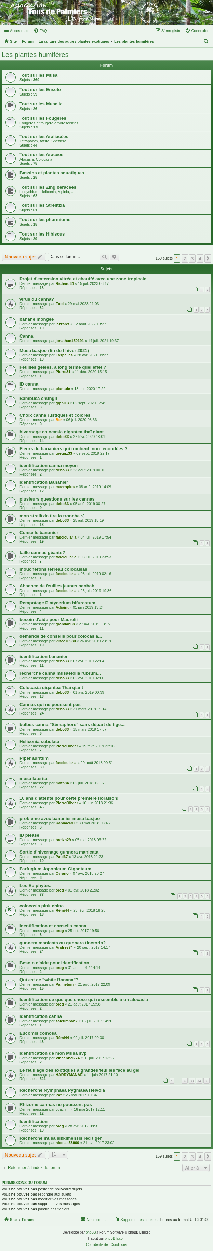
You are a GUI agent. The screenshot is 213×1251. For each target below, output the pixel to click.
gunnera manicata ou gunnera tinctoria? (62, 942)
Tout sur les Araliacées (43, 136)
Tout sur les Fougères (42, 118)
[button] (207, 258)
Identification (33, 1121)
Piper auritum (34, 758)
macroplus (65, 487)
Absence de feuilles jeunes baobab (56, 586)
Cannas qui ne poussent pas (50, 704)
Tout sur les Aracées (41, 154)
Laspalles (64, 355)
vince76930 (66, 641)
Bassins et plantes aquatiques (51, 172)
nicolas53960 (67, 1143)
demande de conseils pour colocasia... (60, 636)
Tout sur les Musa (38, 75)
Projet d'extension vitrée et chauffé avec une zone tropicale (82, 278)
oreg (60, 890)
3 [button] (192, 258)
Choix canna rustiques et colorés (54, 415)
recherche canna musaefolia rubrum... (60, 673)
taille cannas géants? (42, 552)
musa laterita (33, 778)
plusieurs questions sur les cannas (57, 499)
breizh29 (63, 840)
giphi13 (62, 403)
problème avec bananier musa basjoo (59, 818)
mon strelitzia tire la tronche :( (51, 515)
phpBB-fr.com (115, 1238)
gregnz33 (64, 453)
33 (192, 1080)
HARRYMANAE (69, 1075)
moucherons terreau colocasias (53, 569)
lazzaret (62, 324)
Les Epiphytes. (35, 885)
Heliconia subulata (39, 741)
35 (206, 1080)
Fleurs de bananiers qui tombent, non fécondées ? (73, 448)
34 (199, 1080)
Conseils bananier (38, 532)
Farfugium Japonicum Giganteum (55, 868)
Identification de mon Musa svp (52, 1053)
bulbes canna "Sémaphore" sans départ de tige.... (72, 724)
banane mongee (36, 319)
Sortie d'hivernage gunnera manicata (58, 852)
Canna (26, 336)
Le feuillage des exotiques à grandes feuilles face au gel (79, 1070)
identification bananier (43, 656)
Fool (60, 304)
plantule (63, 389)
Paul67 (62, 857)
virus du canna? (36, 299)
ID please (29, 835)
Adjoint (62, 607)
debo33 (62, 436)
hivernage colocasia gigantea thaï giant (61, 431)
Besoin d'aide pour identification (54, 962)
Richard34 (65, 283)
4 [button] (200, 258)
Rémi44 (62, 910)
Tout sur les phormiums (44, 219)
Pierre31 (63, 372)
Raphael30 (65, 823)
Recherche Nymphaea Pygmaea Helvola (62, 1090)
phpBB (91, 1232)
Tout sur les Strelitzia (42, 205)
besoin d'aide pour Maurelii (48, 619)
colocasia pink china (41, 905)
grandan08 (65, 624)
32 (184, 1080)
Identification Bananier (43, 482)
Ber (59, 420)
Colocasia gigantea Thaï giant (51, 687)
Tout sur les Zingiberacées (47, 187)
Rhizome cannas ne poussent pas (55, 1104)
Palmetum (65, 984)
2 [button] (185, 258)
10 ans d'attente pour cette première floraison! (69, 798)
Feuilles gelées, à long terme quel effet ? (62, 367)
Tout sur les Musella (41, 103)
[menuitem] (40, 31)
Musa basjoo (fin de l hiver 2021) (54, 350)
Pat (59, 1095)
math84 (62, 783)
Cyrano (62, 873)
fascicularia (66, 537)
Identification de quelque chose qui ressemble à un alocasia (83, 999)
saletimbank (67, 1021)
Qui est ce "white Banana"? (48, 979)
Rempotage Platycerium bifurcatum (57, 602)
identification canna (40, 1016)
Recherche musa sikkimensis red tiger (60, 1138)
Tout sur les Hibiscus (42, 234)
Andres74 (64, 947)
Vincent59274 (68, 1058)
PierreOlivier (67, 746)
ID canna (28, 384)
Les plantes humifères (35, 55)
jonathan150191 (70, 341)
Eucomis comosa (37, 1033)
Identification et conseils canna (52, 925)
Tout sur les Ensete (40, 89)
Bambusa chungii (38, 398)
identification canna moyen (48, 465)
